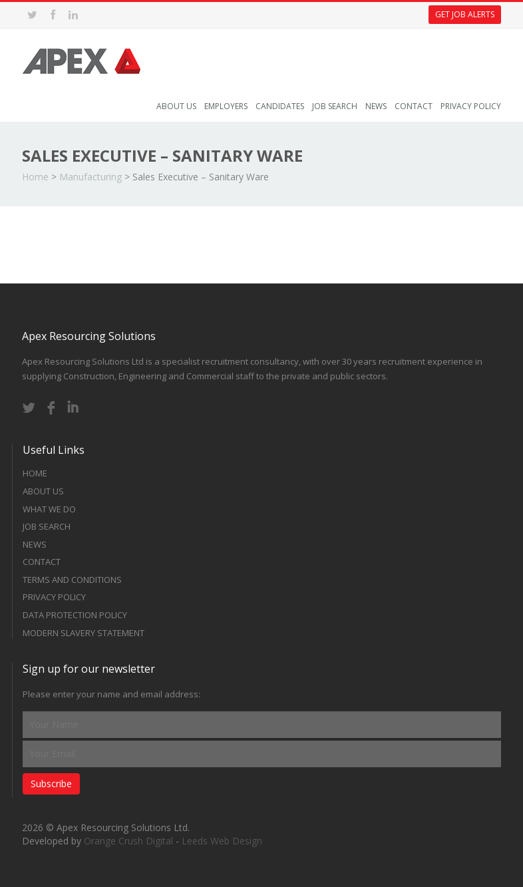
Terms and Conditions (72, 580)
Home (35, 176)
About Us (176, 106)
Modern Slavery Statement (83, 633)
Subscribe (51, 783)
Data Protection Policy (75, 615)
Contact (414, 106)
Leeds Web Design (222, 840)
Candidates (280, 106)
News (376, 106)
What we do (49, 509)
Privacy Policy (470, 106)
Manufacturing (90, 176)
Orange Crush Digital (128, 840)
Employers (226, 106)
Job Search (334, 106)
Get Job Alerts (464, 14)
